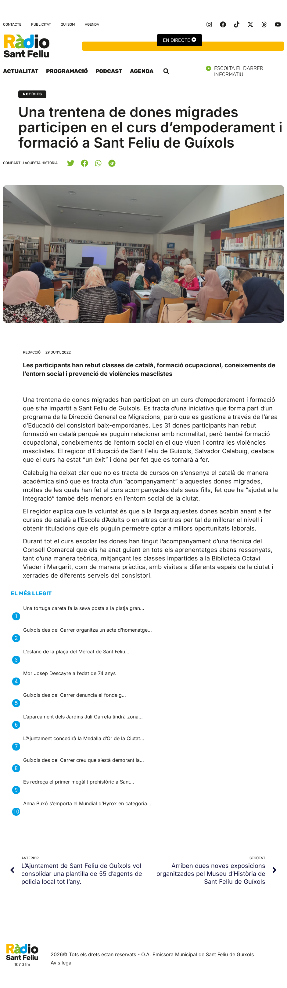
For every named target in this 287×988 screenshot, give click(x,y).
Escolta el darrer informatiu (245, 71)
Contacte (12, 24)
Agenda (92, 24)
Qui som (68, 24)
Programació (67, 71)
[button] (166, 71)
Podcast (108, 71)
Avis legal (62, 963)
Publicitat (41, 24)
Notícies (32, 94)
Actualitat (20, 71)
